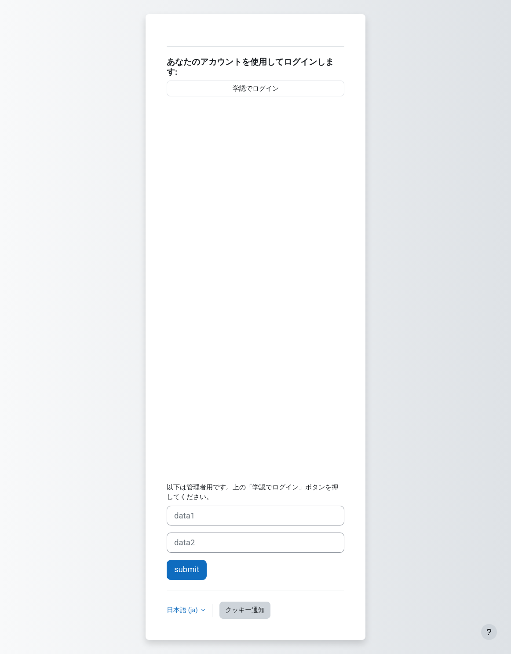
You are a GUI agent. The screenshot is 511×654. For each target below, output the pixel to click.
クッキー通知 (245, 610)
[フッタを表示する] (489, 632)
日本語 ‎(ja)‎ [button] (183, 610)
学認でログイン (256, 88)
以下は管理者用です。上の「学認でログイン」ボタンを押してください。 (252, 492)
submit (186, 569)
